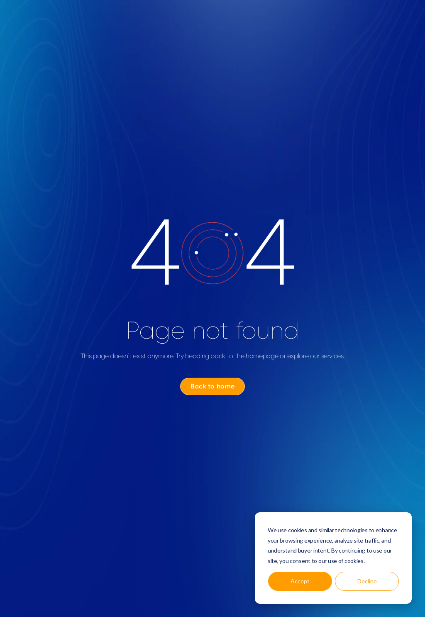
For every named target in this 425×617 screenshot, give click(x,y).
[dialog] (333, 558)
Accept (300, 581)
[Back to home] (212, 386)
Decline (367, 581)
